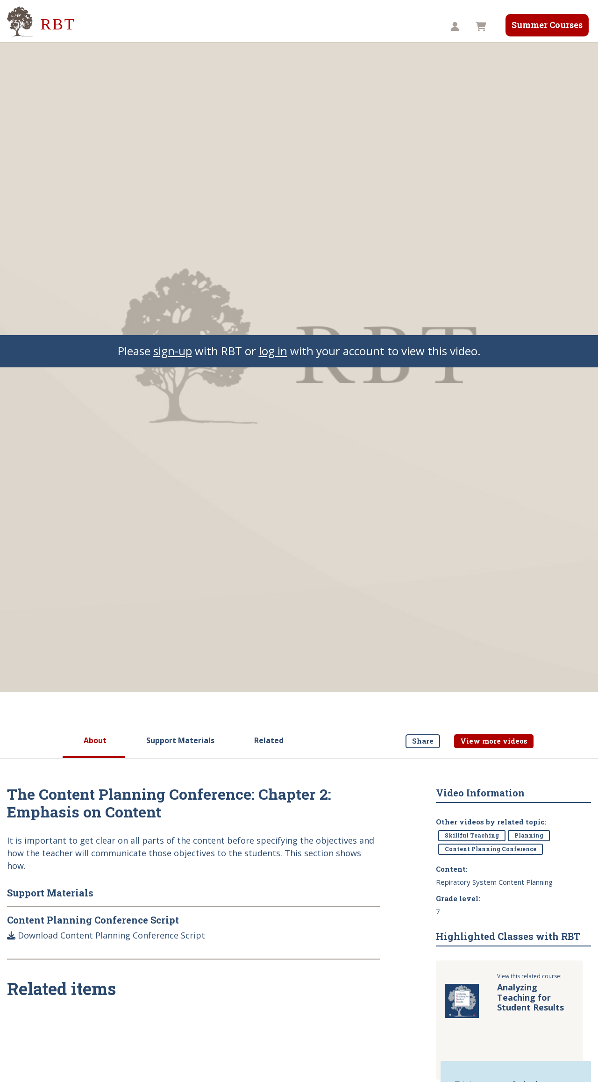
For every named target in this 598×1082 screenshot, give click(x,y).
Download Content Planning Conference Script (106, 935)
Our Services (227, 26)
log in (273, 350)
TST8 (420, 26)
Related (269, 740)
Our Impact (165, 26)
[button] (456, 27)
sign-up (172, 350)
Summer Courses (547, 24)
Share (423, 740)
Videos (281, 26)
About (95, 740)
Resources (332, 26)
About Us (109, 26)
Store (380, 26)
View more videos (493, 740)
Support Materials (180, 740)
